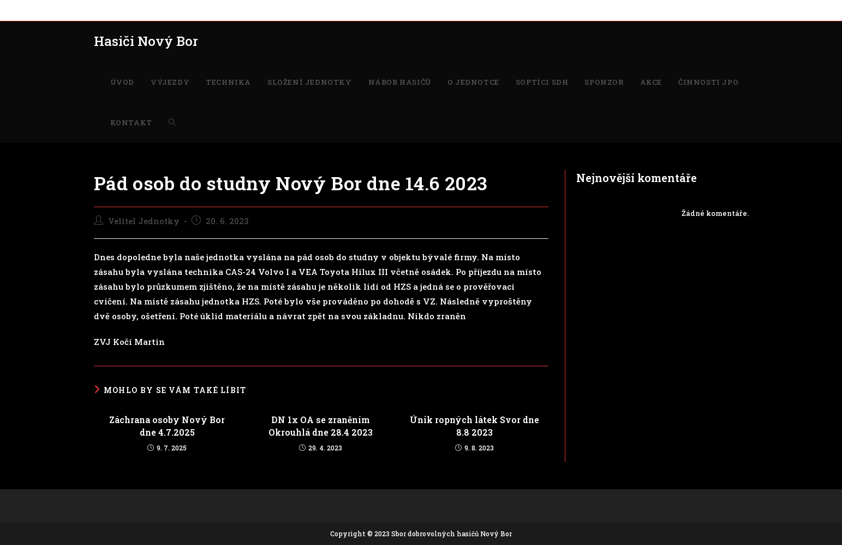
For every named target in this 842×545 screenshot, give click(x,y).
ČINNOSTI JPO (554, 9)
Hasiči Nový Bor (146, 41)
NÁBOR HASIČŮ (318, 9)
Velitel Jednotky (144, 221)
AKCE (511, 9)
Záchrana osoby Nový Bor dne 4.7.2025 (167, 425)
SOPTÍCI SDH (428, 9)
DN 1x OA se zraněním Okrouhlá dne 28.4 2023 (320, 425)
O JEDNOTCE (376, 9)
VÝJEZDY (140, 9)
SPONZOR (476, 9)
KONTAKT (605, 9)
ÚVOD (104, 9)
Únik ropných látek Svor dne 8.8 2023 (474, 425)
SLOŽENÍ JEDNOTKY (247, 9)
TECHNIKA (184, 9)
